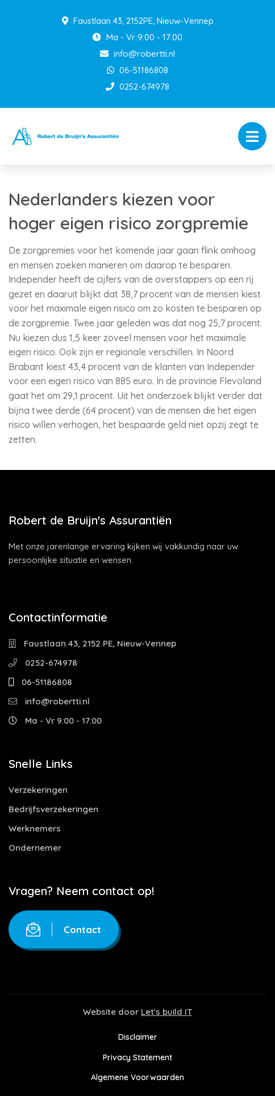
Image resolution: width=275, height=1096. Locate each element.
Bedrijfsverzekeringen (53, 809)
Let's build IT (166, 1011)
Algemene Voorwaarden (137, 1077)
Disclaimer (137, 1037)
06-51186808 (137, 70)
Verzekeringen (38, 789)
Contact (63, 929)
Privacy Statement (137, 1057)
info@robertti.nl (137, 53)
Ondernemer (35, 847)
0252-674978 (137, 86)
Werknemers (35, 828)
